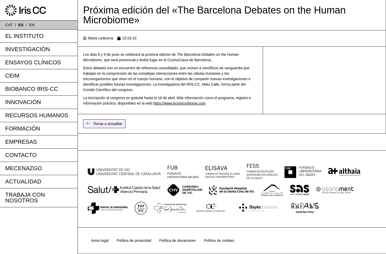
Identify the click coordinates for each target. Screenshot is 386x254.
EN (32, 25)
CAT (9, 25)
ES (21, 25)
